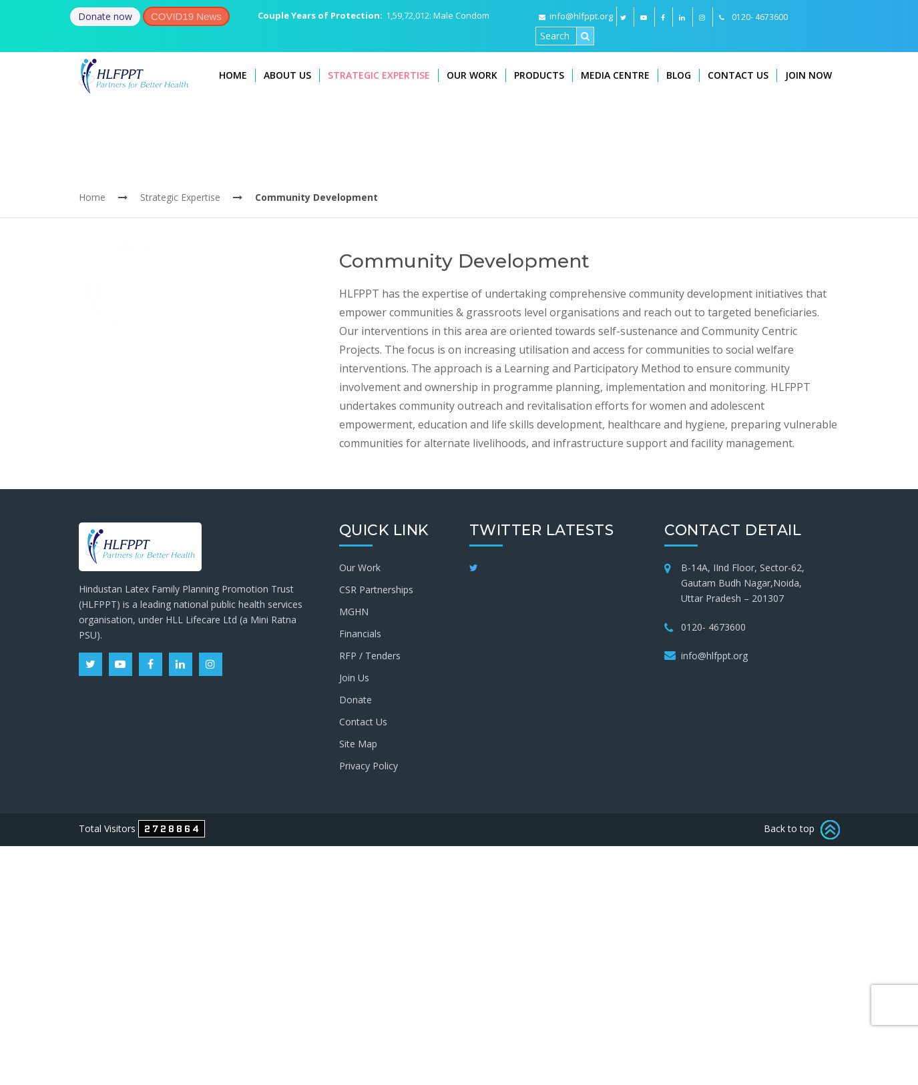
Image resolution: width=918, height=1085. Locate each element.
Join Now (808, 75)
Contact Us (738, 75)
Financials (360, 633)
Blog (678, 75)
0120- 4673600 (713, 627)
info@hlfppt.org (576, 16)
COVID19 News (186, 16)
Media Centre (615, 75)
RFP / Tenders (370, 655)
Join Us (354, 677)
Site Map (358, 743)
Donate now (105, 16)
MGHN (354, 611)
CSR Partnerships (376, 589)
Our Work (472, 75)
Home (233, 75)
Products (539, 75)
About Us (287, 75)
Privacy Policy (368, 765)
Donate (355, 699)
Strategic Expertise (379, 75)
